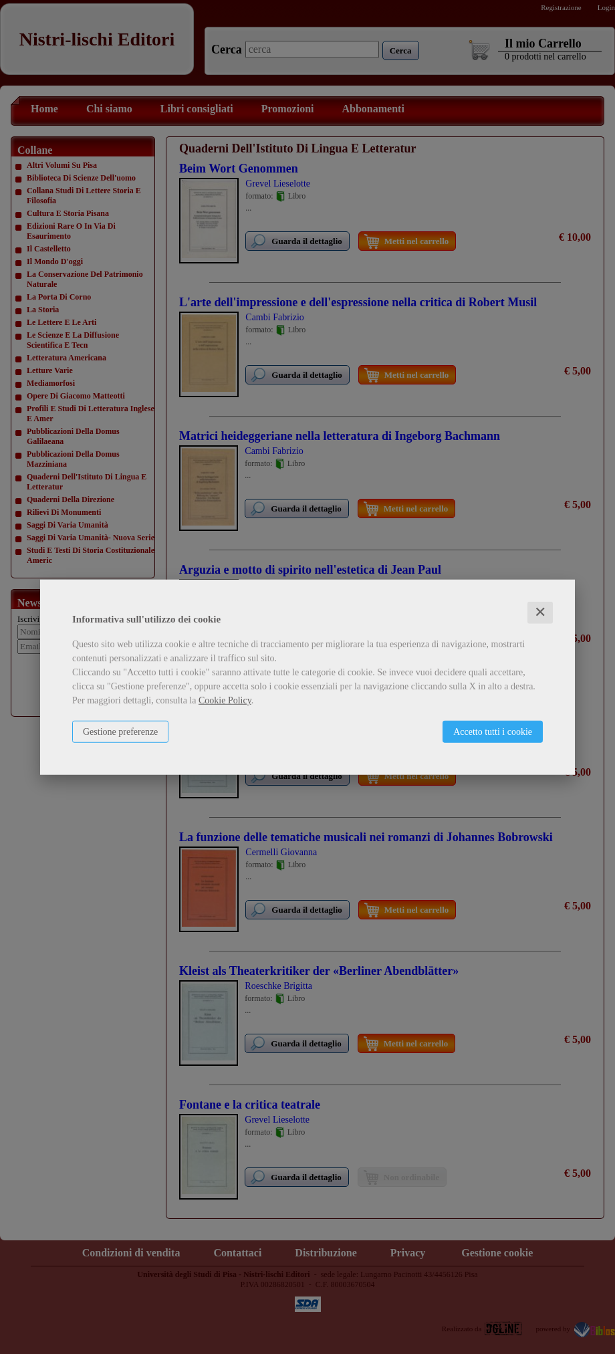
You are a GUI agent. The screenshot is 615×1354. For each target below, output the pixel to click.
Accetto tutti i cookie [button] (492, 732)
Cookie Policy (225, 700)
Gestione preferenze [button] (120, 732)
